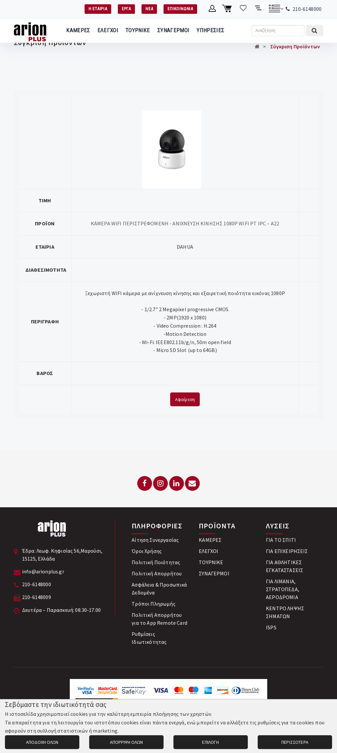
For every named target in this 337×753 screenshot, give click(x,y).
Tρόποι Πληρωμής (153, 603)
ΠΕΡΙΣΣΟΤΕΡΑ (294, 742)
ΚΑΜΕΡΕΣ (78, 30)
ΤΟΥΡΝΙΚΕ (137, 30)
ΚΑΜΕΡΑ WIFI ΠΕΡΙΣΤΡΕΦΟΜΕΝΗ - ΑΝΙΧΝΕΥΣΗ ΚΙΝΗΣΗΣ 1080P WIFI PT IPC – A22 (185, 223)
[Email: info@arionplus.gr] (192, 483)
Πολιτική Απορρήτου (157, 573)
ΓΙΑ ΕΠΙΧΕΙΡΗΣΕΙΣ (287, 551)
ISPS (271, 627)
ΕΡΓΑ (126, 8)
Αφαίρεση (185, 399)
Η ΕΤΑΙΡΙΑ (98, 8)
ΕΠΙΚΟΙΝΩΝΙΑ (180, 8)
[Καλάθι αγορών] (227, 8)
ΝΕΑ (149, 8)
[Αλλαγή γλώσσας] (276, 8)
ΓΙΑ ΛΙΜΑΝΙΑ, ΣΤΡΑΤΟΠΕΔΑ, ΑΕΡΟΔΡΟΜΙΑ (282, 589)
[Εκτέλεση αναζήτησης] (314, 30)
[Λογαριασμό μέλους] (212, 8)
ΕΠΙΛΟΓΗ (210, 742)
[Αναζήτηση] (278, 30)
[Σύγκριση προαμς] (258, 8)
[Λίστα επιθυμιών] (243, 8)
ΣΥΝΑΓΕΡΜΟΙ (173, 30)
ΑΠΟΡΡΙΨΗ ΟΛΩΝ (126, 742)
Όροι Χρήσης (147, 551)
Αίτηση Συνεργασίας (155, 540)
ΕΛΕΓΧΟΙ (107, 30)
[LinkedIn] (176, 483)
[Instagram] (160, 483)
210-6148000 (307, 9)
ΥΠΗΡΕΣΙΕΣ (210, 30)
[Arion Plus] (30, 30)
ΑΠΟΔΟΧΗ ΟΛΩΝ (42, 742)
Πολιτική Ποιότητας (156, 562)
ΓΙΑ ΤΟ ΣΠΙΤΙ (281, 540)
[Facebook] (144, 483)
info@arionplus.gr (43, 571)
